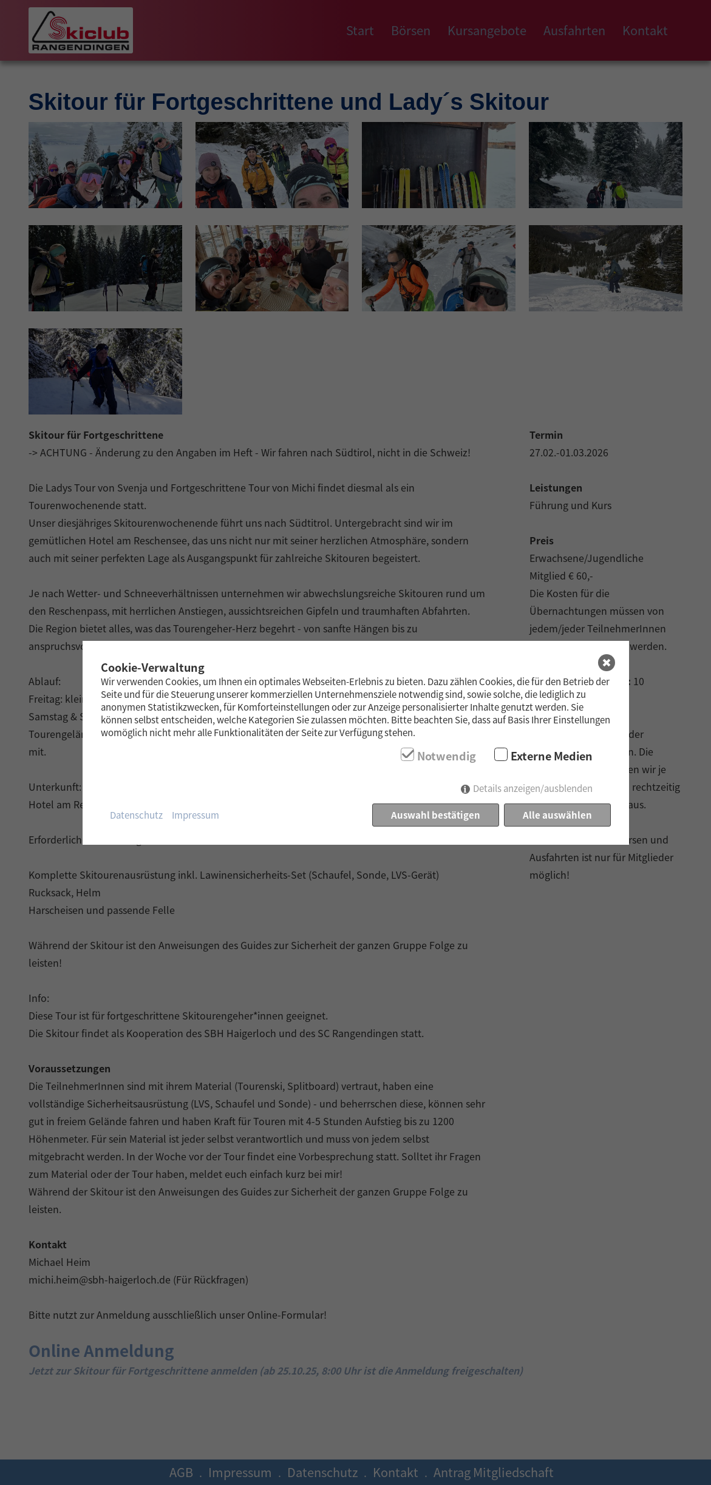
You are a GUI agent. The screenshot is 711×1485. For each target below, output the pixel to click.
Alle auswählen (557, 814)
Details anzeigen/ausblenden (533, 788)
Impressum (195, 814)
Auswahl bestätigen (435, 814)
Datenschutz (136, 814)
